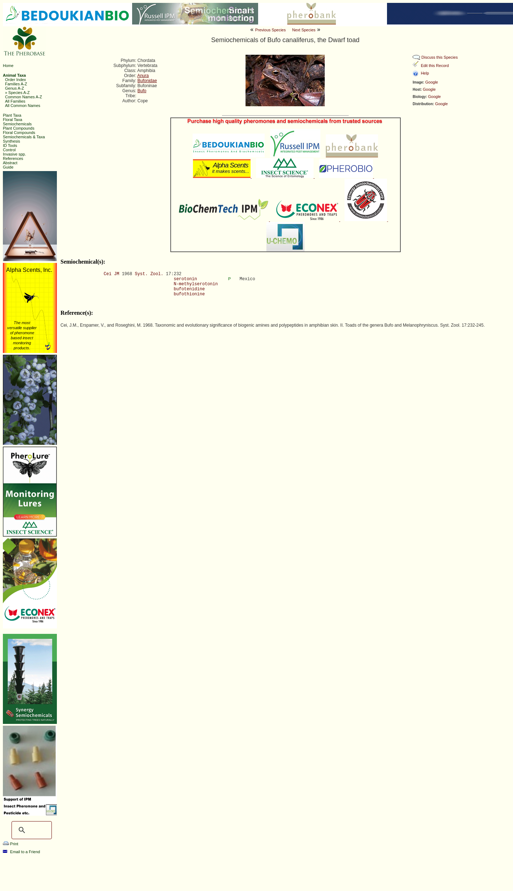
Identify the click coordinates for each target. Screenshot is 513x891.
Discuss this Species (440, 57)
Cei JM (111, 274)
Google (431, 82)
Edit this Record (435, 65)
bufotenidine (189, 289)
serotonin (185, 279)
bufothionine (189, 294)
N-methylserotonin (195, 284)
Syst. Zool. (149, 274)
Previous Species (270, 30)
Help (425, 73)
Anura (143, 75)
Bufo (142, 90)
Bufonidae (147, 80)
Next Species (303, 30)
